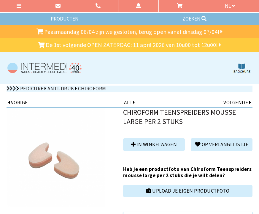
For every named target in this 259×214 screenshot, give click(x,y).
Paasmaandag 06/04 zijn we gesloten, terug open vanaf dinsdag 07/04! (129, 31)
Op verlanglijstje (221, 144)
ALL (129, 102)
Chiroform (92, 88)
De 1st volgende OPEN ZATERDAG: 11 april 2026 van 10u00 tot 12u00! (129, 44)
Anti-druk (60, 88)
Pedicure (32, 88)
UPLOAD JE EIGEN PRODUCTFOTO (188, 191)
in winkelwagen (154, 144)
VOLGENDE (237, 102)
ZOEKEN (194, 18)
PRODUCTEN (65, 18)
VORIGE (18, 102)
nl (230, 6)
